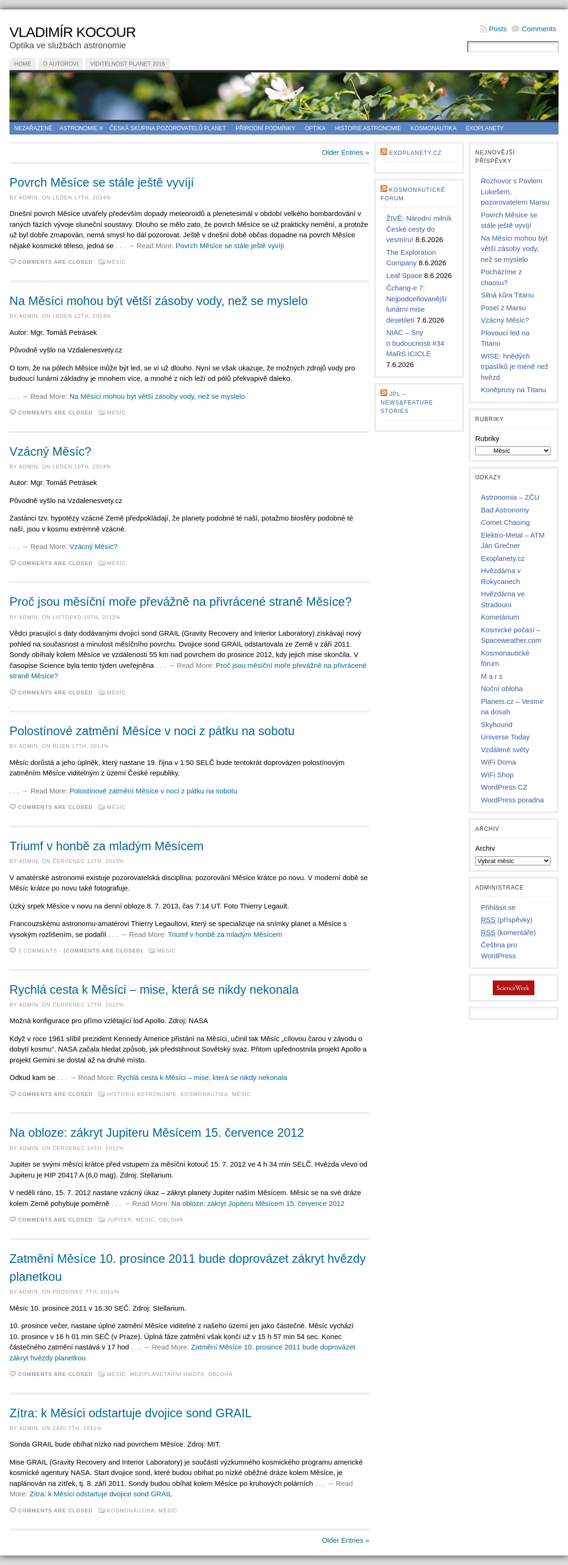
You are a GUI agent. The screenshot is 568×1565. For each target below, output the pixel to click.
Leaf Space (404, 275)
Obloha (171, 1220)
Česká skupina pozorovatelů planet (167, 128)
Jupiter (119, 1220)
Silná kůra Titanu (507, 295)
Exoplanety (485, 128)
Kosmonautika (434, 128)
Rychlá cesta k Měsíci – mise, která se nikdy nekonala (154, 989)
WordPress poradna (512, 800)
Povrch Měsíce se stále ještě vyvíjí (101, 182)
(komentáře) (508, 932)
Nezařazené (33, 128)
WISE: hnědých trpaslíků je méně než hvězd (515, 366)
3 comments (37, 950)
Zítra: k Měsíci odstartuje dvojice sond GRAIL (130, 1413)
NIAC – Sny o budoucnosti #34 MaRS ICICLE (415, 343)
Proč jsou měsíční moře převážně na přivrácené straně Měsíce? (180, 601)
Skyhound (497, 724)
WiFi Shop (497, 775)
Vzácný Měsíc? (50, 451)
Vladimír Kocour (72, 32)
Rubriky (487, 438)
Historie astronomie (368, 128)
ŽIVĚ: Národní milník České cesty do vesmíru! (419, 228)
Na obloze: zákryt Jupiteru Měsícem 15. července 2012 (156, 1132)
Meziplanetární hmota (167, 1374)
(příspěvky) (506, 920)
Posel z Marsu (503, 308)
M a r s (492, 676)
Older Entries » (345, 152)
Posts (498, 29)
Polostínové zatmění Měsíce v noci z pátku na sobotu (151, 731)
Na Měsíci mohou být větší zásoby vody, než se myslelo (158, 300)
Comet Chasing (505, 522)
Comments (539, 29)
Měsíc (116, 262)
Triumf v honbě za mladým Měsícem (106, 846)
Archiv (485, 848)
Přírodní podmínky (265, 128)
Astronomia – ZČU (510, 497)
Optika (315, 128)
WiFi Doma (498, 762)
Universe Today (505, 737)
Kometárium (500, 617)
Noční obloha (502, 688)
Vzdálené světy (505, 750)
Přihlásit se (498, 907)
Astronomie (79, 128)
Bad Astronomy (505, 510)
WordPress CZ (504, 787)
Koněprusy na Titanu (513, 390)
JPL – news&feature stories (407, 402)
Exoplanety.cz (415, 153)
